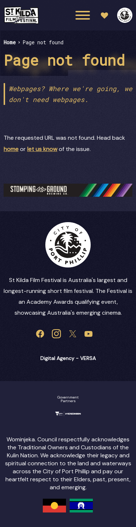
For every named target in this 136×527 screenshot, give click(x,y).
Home (10, 42)
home (11, 149)
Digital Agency (57, 358)
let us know (42, 149)
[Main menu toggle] (82, 15)
